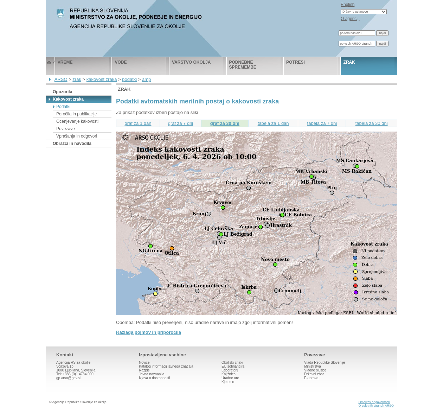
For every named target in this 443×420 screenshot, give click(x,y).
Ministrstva (312, 366)
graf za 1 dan (138, 123)
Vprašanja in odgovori (76, 136)
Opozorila (62, 91)
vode (121, 62)
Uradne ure (230, 378)
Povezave (65, 128)
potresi (295, 62)
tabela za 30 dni (371, 123)
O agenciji (350, 18)
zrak (349, 62)
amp (146, 79)
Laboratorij (230, 370)
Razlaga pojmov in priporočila (148, 332)
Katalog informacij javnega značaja (166, 366)
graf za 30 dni (224, 123)
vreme (65, 62)
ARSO (61, 79)
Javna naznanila (151, 374)
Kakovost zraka (68, 99)
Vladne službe (315, 370)
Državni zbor (314, 374)
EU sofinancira (233, 366)
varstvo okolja (191, 62)
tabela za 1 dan (273, 123)
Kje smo (228, 382)
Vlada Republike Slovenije (324, 362)
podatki (129, 79)
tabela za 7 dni (322, 123)
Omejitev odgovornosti (374, 402)
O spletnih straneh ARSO (376, 405)
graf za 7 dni (180, 123)
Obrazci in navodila (72, 143)
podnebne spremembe (242, 65)
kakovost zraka (101, 79)
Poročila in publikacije (76, 114)
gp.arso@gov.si (68, 378)
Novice (144, 362)
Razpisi (144, 370)
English (347, 4)
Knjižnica (229, 374)
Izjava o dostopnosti (154, 378)
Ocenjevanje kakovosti (77, 121)
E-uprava (311, 378)
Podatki (63, 106)
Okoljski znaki (232, 362)
